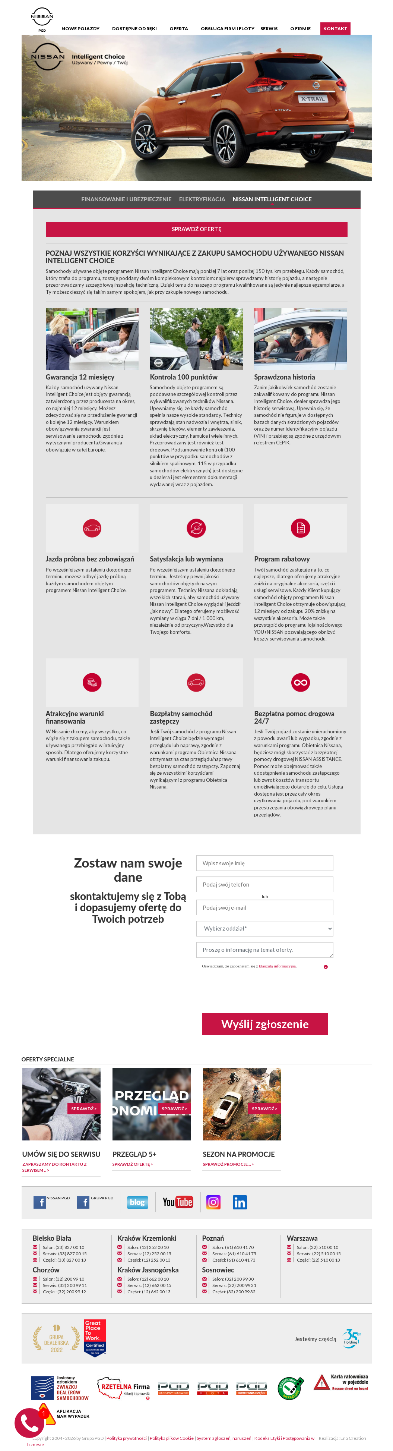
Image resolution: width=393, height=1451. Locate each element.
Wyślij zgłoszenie (265, 1023)
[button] (326, 967)
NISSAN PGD (51, 1202)
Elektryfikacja (202, 199)
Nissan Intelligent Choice (272, 199)
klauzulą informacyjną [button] (277, 966)
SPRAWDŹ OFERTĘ (197, 229)
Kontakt (335, 28)
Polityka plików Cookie (172, 1438)
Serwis (269, 28)
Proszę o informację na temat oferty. (264, 950)
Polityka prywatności (127, 1438)
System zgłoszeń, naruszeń (224, 1438)
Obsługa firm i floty (227, 28)
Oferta (178, 28)
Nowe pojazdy (80, 28)
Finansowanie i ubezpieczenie (126, 199)
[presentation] (264, 989)
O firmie (300, 28)
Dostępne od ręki (134, 28)
